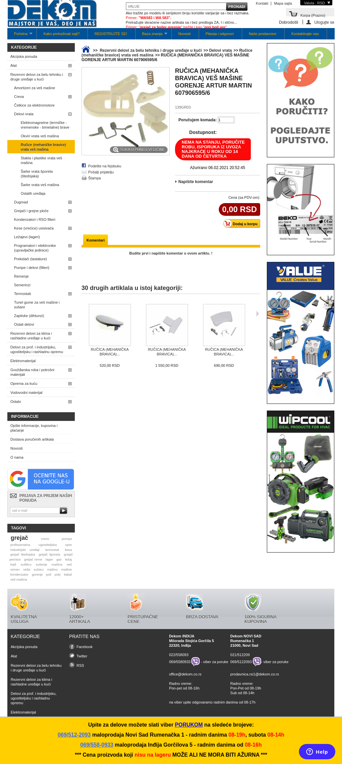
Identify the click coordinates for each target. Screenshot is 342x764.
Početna (19, 35)
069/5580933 (179, 662)
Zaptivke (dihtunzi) (29, 316)
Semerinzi (22, 285)
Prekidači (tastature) (30, 259)
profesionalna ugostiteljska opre (41, 545)
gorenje (37, 574)
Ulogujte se (324, 22)
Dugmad (21, 202)
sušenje (41, 564)
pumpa (67, 539)
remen (15, 569)
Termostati (22, 294)
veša (26, 569)
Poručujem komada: (197, 120)
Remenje (21, 276)
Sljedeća (257, 314)
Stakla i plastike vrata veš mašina (41, 160)
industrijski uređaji (24, 550)
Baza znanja (151, 35)
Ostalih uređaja (33, 193)
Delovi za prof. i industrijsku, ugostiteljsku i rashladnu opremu (36, 349)
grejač (19, 537)
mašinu (52, 569)
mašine (66, 569)
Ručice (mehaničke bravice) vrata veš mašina (43, 147)
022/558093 (178, 655)
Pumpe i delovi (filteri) (31, 268)
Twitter (81, 656)
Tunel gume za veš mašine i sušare (37, 304)
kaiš (13, 564)
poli (48, 574)
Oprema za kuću (23, 383)
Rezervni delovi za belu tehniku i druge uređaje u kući (36, 76)
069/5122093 (241, 662)
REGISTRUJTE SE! (111, 34)
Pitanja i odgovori (220, 34)
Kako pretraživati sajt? (61, 34)
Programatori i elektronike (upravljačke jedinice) (35, 248)
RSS (80, 665)
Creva (19, 97)
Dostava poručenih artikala (32, 439)
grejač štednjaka (22, 554)
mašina (57, 564)
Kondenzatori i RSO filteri (34, 219)
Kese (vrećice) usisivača (34, 228)
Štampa (94, 178)
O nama (16, 457)
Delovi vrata (23, 114)
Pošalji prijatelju (101, 172)
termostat (52, 550)
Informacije (25, 416)
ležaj (68, 559)
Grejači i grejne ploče (31, 211)
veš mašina (18, 579)
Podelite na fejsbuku (104, 166)
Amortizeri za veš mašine (34, 88)
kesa (68, 550)
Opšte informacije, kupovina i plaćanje (33, 428)
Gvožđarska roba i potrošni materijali (32, 372)
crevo (45, 539)
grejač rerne (33, 559)
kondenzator (19, 574)
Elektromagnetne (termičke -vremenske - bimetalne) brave (45, 125)
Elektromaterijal (23, 361)
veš (69, 564)
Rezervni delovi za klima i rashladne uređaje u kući (31, 335)
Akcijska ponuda (23, 56)
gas (59, 559)
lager (49, 559)
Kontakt (262, 3)
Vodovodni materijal (26, 393)
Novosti (184, 34)
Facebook (84, 647)
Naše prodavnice (263, 34)
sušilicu (26, 564)
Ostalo (15, 402)
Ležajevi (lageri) (27, 237)
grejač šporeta (49, 554)
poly (57, 574)
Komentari (96, 240)
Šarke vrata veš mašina (40, 185)
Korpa (312, 14)
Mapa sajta (283, 3)
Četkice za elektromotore (34, 105)
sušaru (39, 569)
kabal (68, 574)
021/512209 (240, 655)
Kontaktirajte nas (305, 34)
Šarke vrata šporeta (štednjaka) (37, 173)
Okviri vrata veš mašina (40, 136)
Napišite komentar (195, 181)
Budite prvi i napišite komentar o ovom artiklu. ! (170, 253)
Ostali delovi (24, 324)
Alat (13, 65)
